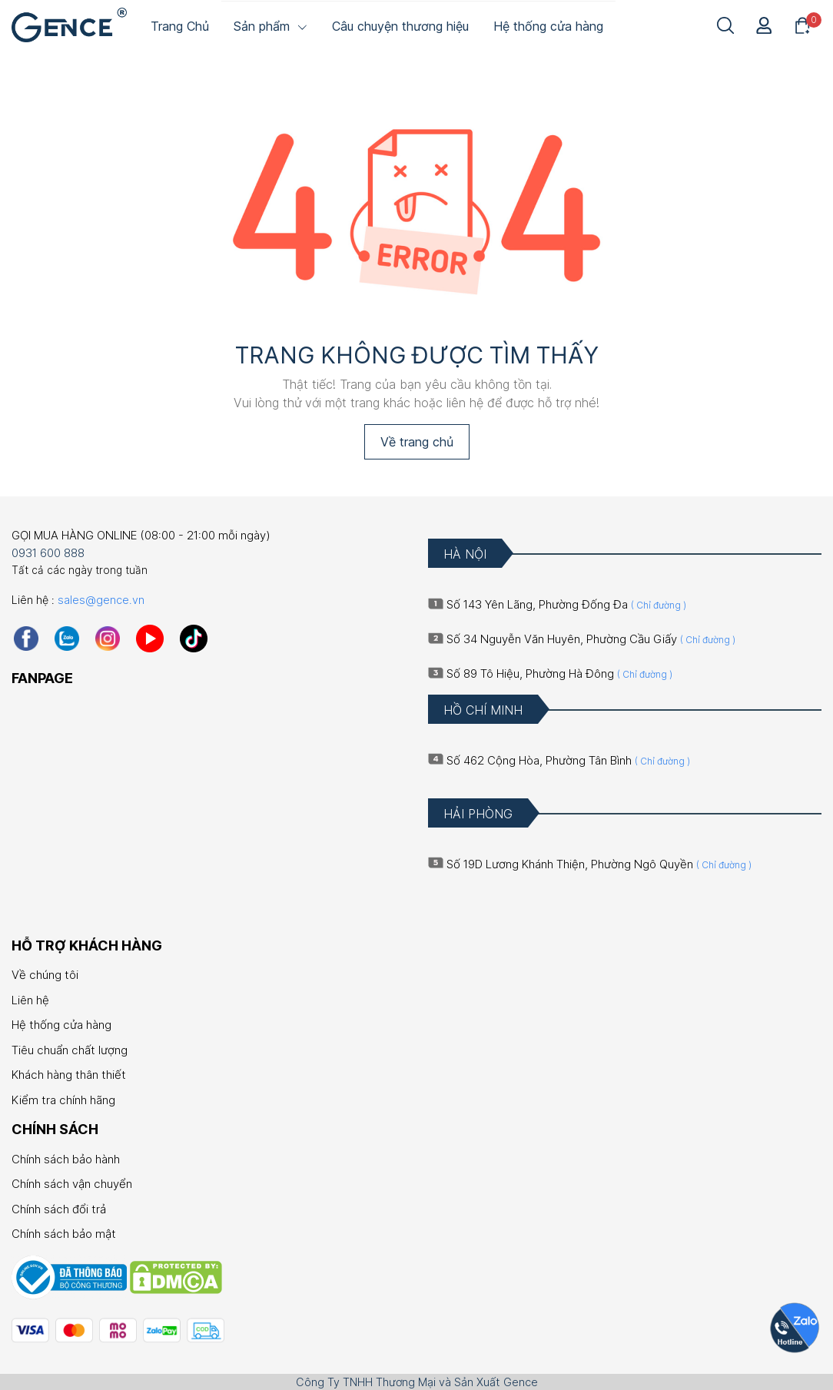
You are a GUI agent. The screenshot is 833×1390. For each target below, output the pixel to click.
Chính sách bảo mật (64, 1233)
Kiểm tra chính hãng (63, 1100)
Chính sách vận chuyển (72, 1183)
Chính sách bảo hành (66, 1159)
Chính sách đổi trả (59, 1209)
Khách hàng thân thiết (69, 1074)
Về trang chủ (416, 442)
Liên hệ (30, 1000)
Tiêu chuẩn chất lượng (70, 1050)
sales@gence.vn (101, 599)
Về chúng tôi (45, 974)
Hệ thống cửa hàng (61, 1024)
